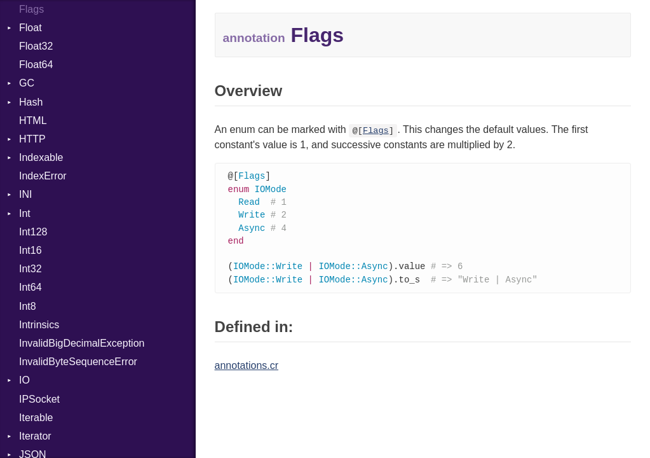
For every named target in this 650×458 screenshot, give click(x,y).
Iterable (36, 417)
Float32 (36, 46)
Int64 (30, 287)
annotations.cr (247, 371)
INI (25, 194)
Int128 (33, 231)
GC (26, 83)
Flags (376, 130)
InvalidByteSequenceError (78, 361)
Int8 (27, 306)
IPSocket (39, 399)
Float (30, 27)
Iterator (35, 436)
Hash (31, 102)
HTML (33, 120)
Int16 (30, 250)
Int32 (30, 268)
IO (24, 380)
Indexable (41, 157)
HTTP (32, 139)
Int (24, 213)
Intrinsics (39, 324)
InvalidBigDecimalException (81, 343)
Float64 (36, 64)
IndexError (43, 175)
